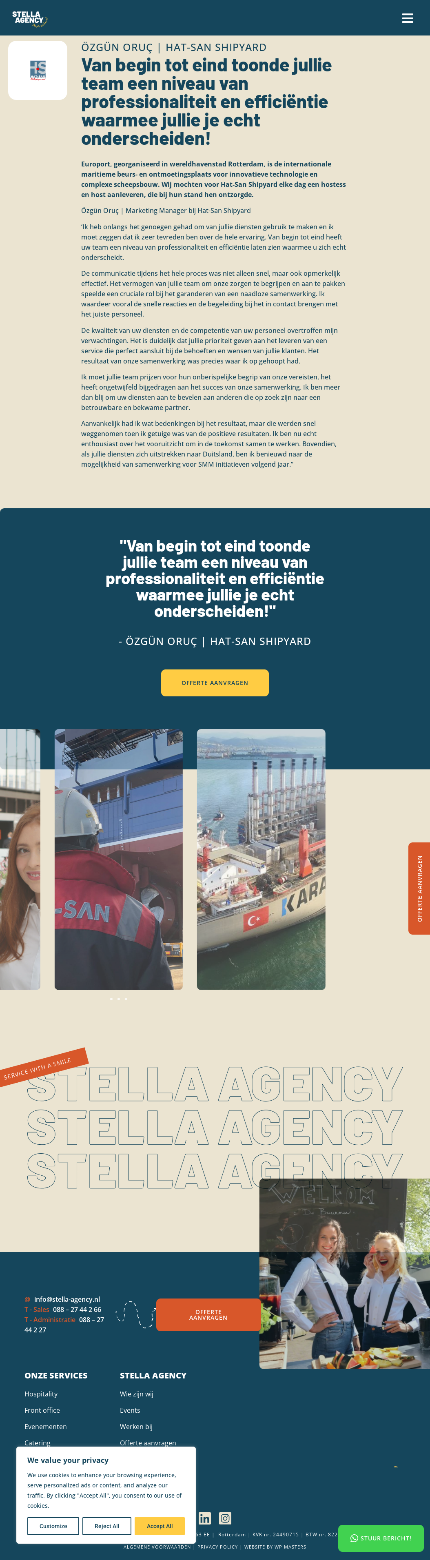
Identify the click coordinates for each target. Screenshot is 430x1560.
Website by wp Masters (275, 1547)
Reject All (107, 1526)
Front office (42, 1410)
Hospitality (41, 1393)
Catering (37, 1442)
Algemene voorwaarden (157, 1547)
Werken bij (136, 1426)
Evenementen (45, 1426)
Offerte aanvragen (148, 1442)
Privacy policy (217, 1547)
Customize (53, 1526)
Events (130, 1410)
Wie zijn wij (136, 1393)
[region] (106, 1495)
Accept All (160, 1526)
